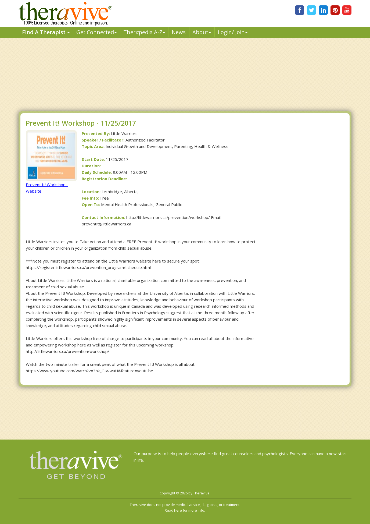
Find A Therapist (46, 32)
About (201, 32)
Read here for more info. (185, 510)
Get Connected (96, 32)
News (179, 32)
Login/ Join (232, 32)
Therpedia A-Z (144, 32)
